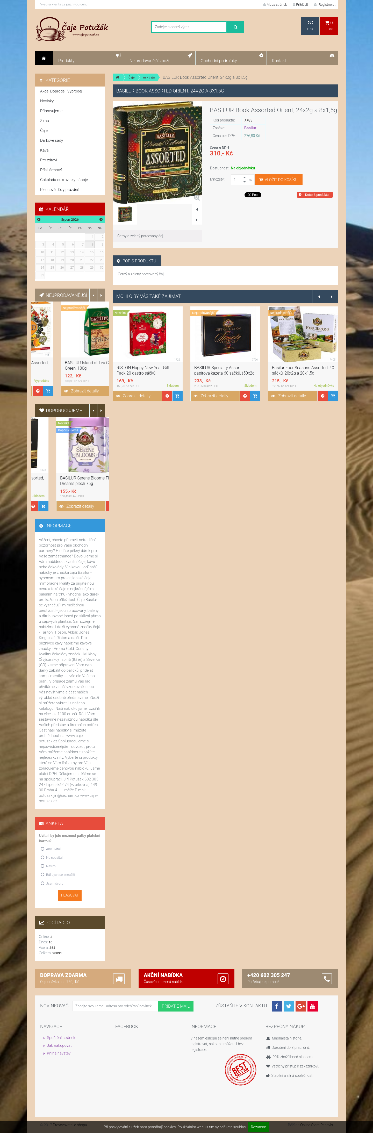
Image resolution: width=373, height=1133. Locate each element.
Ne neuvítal (54, 857)
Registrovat (324, 4)
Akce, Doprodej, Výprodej (61, 91)
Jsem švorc (54, 883)
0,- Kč (328, 25)
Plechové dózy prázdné (59, 189)
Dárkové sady (51, 140)
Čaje (131, 77)
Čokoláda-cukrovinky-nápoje (64, 179)
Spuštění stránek (61, 1037)
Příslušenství (51, 170)
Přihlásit (300, 4)
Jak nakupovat (59, 1045)
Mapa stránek (275, 4)
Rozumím (258, 1127)
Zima (44, 120)
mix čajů (149, 77)
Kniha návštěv (59, 1053)
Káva (44, 150)
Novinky (47, 101)
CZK (310, 25)
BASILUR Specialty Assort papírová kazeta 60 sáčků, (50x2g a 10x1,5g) (302, 373)
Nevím (51, 866)
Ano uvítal (53, 849)
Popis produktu (136, 261)
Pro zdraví (48, 160)
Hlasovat (70, 895)
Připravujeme (51, 111)
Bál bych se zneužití (60, 875)
